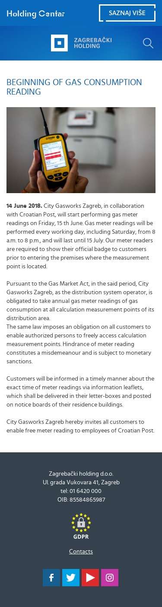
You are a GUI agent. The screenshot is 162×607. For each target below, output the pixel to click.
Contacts (81, 552)
